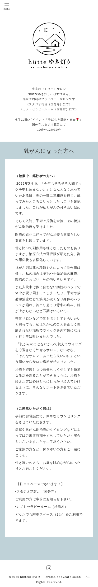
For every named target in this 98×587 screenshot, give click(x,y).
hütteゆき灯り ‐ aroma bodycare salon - (52, 576)
